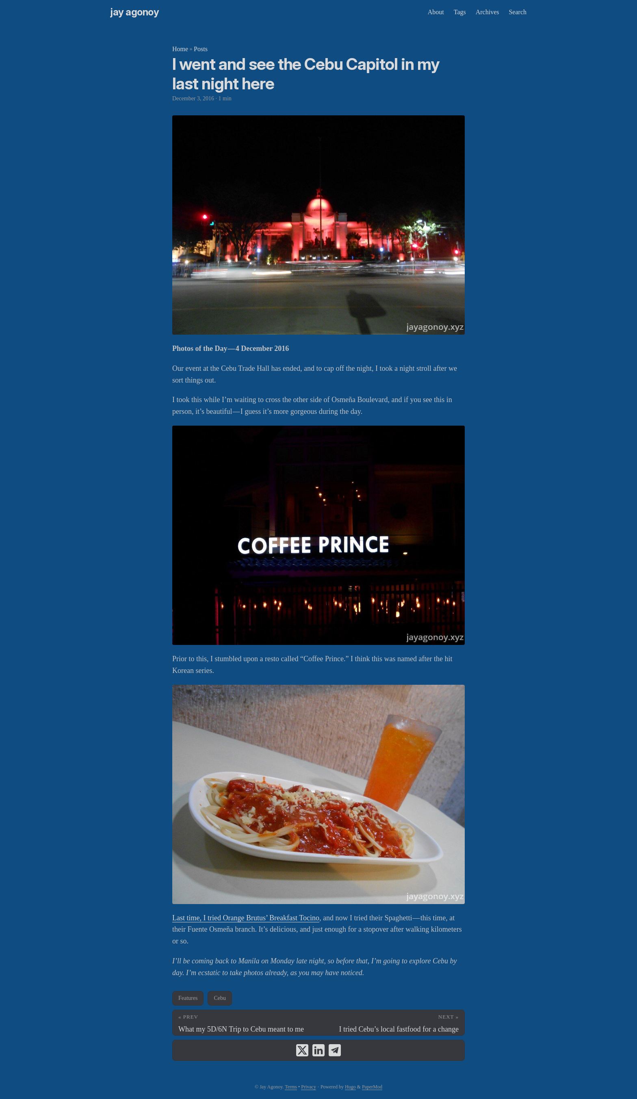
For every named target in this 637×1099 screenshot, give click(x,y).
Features (187, 998)
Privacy (308, 1087)
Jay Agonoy (134, 12)
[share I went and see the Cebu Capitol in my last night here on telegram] (335, 1050)
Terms (291, 1087)
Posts (201, 48)
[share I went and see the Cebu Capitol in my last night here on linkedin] (318, 1050)
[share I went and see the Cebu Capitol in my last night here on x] (302, 1050)
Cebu (220, 998)
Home (180, 48)
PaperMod (372, 1087)
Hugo (350, 1087)
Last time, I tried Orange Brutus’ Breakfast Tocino (245, 918)
